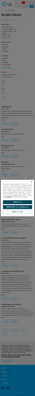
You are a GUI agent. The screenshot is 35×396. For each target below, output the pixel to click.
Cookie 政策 (8, 197)
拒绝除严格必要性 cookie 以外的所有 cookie (17, 207)
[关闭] (31, 182)
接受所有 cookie (17, 202)
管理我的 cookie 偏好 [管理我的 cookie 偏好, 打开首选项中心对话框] (17, 212)
